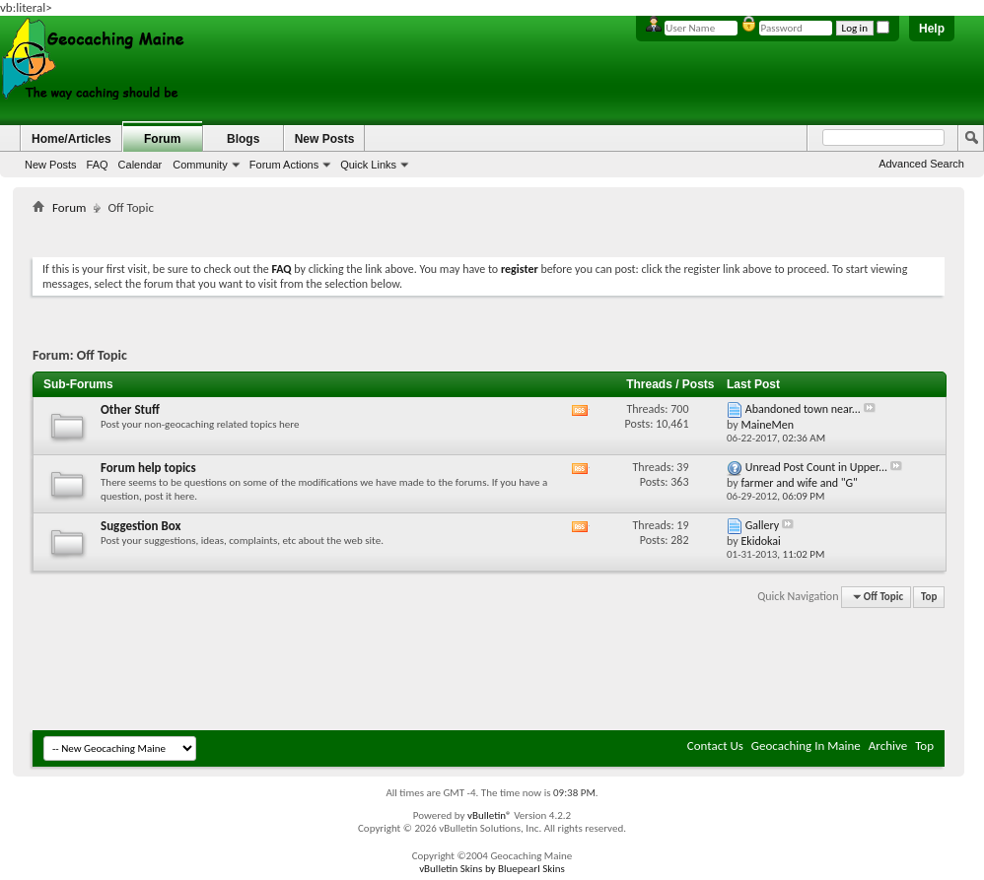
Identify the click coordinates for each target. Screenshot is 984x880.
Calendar (140, 164)
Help (932, 28)
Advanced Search (921, 163)
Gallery (762, 525)
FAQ (97, 164)
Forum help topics (148, 467)
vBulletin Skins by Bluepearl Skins (492, 868)
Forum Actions (283, 164)
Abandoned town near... (803, 409)
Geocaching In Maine (806, 745)
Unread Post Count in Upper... (816, 467)
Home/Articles (71, 139)
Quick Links (368, 164)
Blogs (243, 139)
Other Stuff (130, 409)
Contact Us (715, 745)
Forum (162, 139)
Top (929, 596)
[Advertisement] (489, 232)
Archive (888, 745)
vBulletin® (489, 815)
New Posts (51, 164)
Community (200, 164)
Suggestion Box (141, 525)
